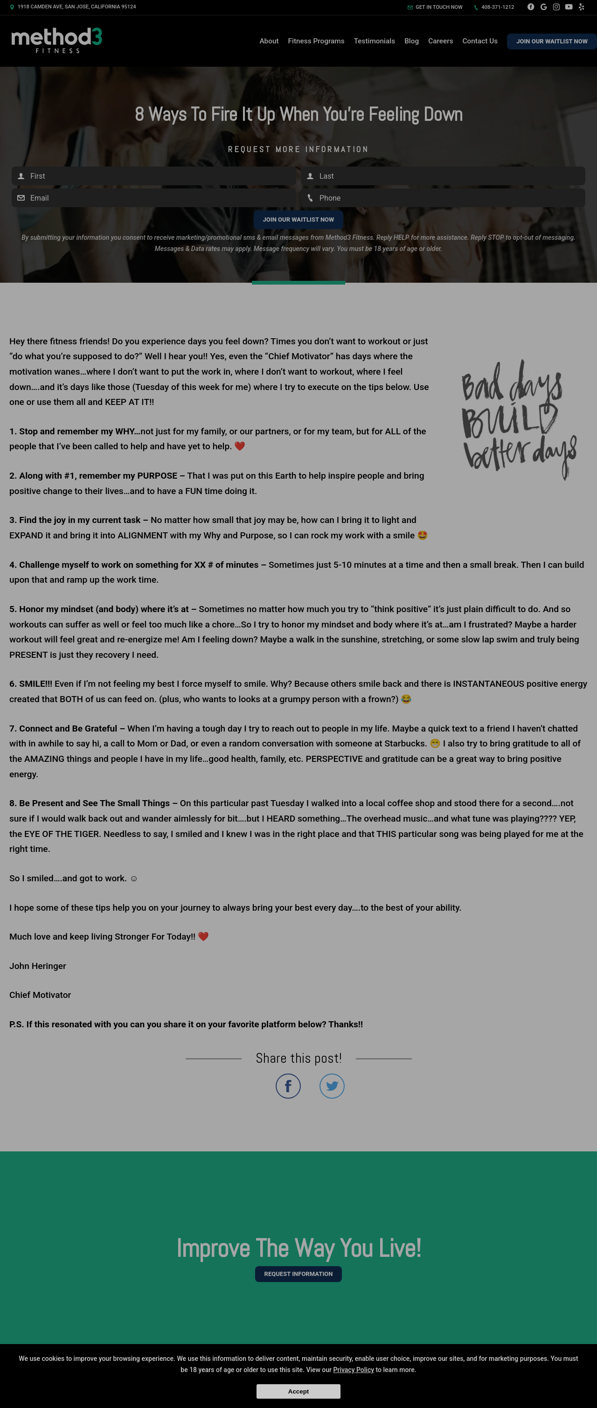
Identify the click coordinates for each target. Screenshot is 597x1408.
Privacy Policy (354, 1369)
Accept (298, 1391)
